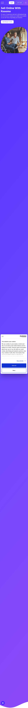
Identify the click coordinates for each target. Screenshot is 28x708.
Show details (20, 361)
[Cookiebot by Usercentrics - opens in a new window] (20, 336)
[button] (11, 2)
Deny (14, 370)
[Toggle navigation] (26, 2)
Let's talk (19, 2)
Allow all (14, 365)
